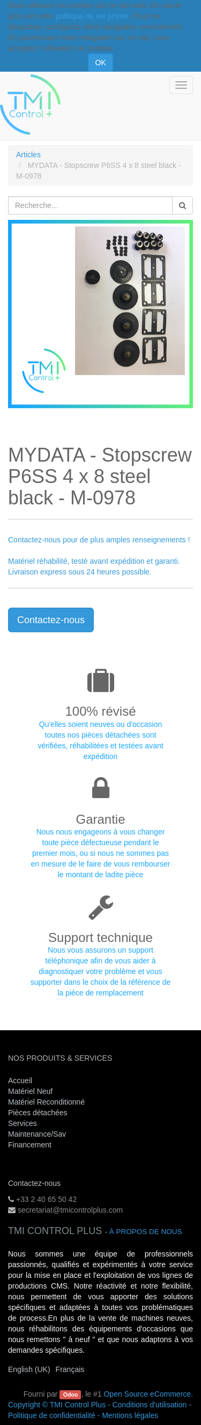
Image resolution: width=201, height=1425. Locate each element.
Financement (29, 1144)
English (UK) (29, 1369)
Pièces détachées (38, 1112)
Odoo (70, 1394)
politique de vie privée (92, 16)
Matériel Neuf (30, 1091)
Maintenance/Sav (37, 1134)
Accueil (20, 1080)
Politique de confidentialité (51, 1415)
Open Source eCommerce (147, 1394)
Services (23, 1123)
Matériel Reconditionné (46, 1102)
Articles (28, 154)
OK (100, 62)
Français (70, 1369)
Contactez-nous (51, 620)
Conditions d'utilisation (149, 1404)
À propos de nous (145, 1232)
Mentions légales (130, 1415)
